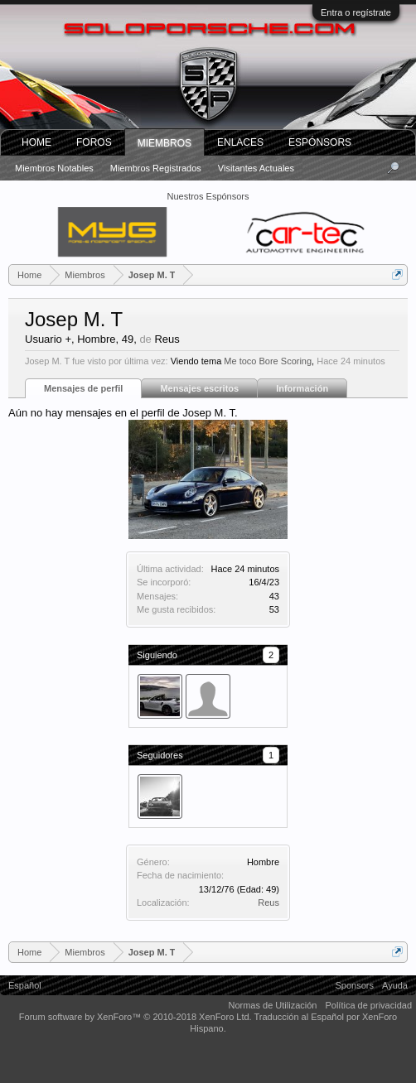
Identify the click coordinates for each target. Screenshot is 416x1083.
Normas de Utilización (272, 1005)
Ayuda (395, 985)
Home (36, 142)
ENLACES (240, 142)
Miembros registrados (155, 168)
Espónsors (319, 142)
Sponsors (355, 985)
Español (24, 985)
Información (302, 388)
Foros (94, 142)
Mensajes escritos (199, 388)
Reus (268, 902)
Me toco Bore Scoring (268, 361)
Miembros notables (54, 168)
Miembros (164, 143)
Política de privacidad (368, 1005)
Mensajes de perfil (83, 388)
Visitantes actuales (256, 168)
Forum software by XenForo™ (135, 1017)
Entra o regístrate (356, 12)
